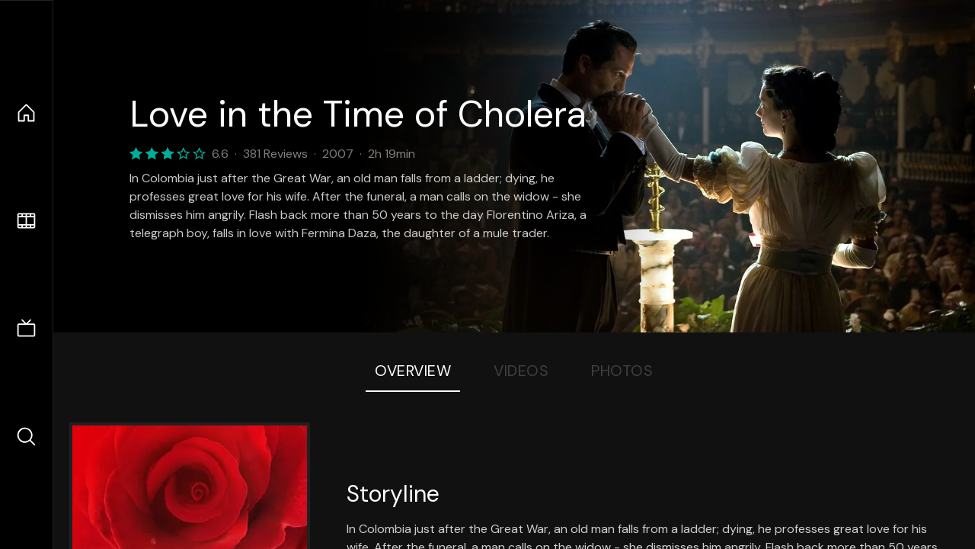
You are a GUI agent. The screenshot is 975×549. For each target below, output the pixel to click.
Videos (521, 370)
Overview (413, 370)
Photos (622, 370)
